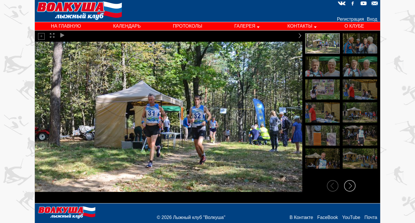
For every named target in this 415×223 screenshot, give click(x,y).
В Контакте (301, 217)
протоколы (187, 26)
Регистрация (350, 19)
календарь (127, 26)
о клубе (354, 26)
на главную (66, 26)
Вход (372, 19)
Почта (371, 217)
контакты (299, 26)
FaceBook (327, 217)
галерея (244, 26)
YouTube (351, 217)
